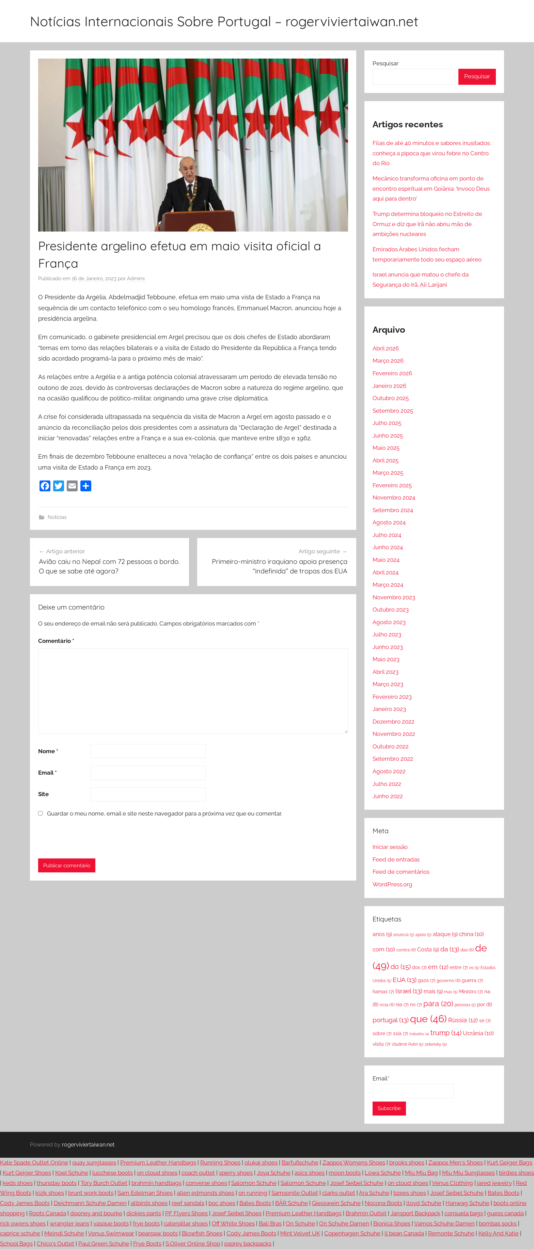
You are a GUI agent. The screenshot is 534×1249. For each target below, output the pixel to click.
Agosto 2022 (389, 771)
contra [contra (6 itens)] (406, 949)
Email (47, 772)
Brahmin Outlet (366, 1213)
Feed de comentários (401, 871)
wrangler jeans (69, 1223)
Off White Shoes (233, 1223)
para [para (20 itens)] (438, 1003)
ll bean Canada (404, 1233)
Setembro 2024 (393, 510)
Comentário (56, 640)
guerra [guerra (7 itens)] (472, 980)
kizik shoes (49, 1192)
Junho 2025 (388, 435)
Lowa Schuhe (383, 1172)
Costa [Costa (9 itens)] (428, 949)
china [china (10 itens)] (471, 934)
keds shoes (18, 1183)
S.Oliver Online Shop (193, 1243)
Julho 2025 (387, 423)
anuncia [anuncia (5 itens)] (403, 934)
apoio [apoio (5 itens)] (423, 934)
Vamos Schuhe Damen (444, 1223)
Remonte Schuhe (451, 1233)
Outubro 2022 (391, 746)
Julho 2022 (387, 783)
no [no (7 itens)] (416, 1004)
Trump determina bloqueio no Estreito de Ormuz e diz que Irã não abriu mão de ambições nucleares (427, 224)
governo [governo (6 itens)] (448, 980)
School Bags (16, 1243)
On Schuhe (300, 1223)
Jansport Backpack (415, 1213)
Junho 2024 (388, 547)
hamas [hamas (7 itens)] (383, 991)
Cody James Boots (25, 1203)
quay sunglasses (94, 1162)
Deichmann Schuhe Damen (90, 1203)
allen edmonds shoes (205, 1192)
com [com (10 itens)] (384, 949)
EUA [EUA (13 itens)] (405, 979)
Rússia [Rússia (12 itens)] (463, 1020)
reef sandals (188, 1203)
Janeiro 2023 (389, 709)
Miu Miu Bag (421, 1172)
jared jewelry (494, 1183)
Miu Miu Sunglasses (468, 1172)
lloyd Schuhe (423, 1203)
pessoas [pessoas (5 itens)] (465, 1004)
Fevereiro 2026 (392, 373)
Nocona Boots (383, 1203)
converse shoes (206, 1183)
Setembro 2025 (393, 410)
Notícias (57, 517)
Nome (48, 751)
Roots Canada (47, 1213)
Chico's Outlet (55, 1243)
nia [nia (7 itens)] (402, 1004)
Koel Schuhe (71, 1172)
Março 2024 (388, 584)
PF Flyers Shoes (186, 1213)
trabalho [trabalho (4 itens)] (419, 1034)
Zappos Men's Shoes (455, 1162)
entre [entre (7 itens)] (459, 967)
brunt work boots (90, 1192)
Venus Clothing (452, 1183)
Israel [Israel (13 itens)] (408, 991)
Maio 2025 (386, 447)
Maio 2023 (386, 659)
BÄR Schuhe (291, 1203)
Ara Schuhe (374, 1192)
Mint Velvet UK (300, 1233)
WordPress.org (392, 884)
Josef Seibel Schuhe (356, 1183)
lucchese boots (112, 1172)
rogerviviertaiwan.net (88, 1144)
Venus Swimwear (111, 1233)
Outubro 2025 (391, 398)
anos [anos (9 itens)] (382, 934)
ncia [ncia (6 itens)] (387, 1004)
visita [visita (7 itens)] (381, 1044)
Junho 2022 (388, 796)
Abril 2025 (385, 460)
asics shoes (310, 1172)
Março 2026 (388, 360)
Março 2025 (388, 472)
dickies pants (143, 1213)
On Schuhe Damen (344, 1223)
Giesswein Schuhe (336, 1203)
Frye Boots (147, 1243)
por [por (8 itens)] (484, 1004)
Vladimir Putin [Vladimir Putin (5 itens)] (407, 1044)
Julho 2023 (387, 634)
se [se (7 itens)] (485, 1020)
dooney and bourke (96, 1213)
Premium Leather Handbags (158, 1162)
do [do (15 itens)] (401, 967)
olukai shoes (261, 1162)
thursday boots (57, 1183)
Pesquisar (385, 63)
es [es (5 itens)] (474, 967)
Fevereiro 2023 (392, 696)
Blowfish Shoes (202, 1233)
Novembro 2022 (394, 733)
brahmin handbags (156, 1183)
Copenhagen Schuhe (352, 1233)
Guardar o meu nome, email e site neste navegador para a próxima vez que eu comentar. (164, 813)
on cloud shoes (157, 1172)
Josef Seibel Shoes (237, 1213)
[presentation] (84, 838)
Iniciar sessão (390, 846)
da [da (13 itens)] (449, 949)
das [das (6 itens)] (467, 949)
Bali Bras (270, 1223)
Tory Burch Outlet (104, 1183)
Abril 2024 (385, 572)
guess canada (505, 1213)
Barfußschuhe (300, 1162)
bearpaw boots (158, 1233)
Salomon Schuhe (254, 1183)
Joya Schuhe (273, 1172)
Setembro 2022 (393, 758)
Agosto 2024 (389, 522)
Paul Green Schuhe (103, 1243)
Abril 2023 (385, 671)
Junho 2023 (388, 647)
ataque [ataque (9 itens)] (445, 934)
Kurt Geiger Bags (509, 1162)
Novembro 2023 (394, 597)
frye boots (146, 1223)
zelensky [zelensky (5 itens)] (436, 1044)
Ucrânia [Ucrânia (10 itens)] (478, 1033)
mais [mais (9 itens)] (433, 991)
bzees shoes (409, 1192)
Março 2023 (388, 684)
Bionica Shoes (391, 1223)
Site (43, 794)
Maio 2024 (386, 559)
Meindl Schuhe (64, 1233)
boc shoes (221, 1203)
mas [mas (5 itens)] (451, 992)
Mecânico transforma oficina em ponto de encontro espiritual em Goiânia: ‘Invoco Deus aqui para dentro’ (431, 188)
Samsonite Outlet (294, 1192)
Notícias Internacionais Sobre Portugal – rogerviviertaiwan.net (224, 21)
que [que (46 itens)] (428, 1019)
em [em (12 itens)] (438, 966)
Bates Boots (503, 1192)
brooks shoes (406, 1162)
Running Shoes (220, 1162)
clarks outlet (338, 1192)
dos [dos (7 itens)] (419, 967)
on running (252, 1192)
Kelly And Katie (498, 1233)
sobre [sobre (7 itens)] (382, 1033)
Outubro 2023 (391, 609)
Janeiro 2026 (389, 385)
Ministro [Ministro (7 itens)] (471, 991)
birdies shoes (516, 1172)
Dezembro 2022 (393, 721)
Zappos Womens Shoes (354, 1162)
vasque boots (111, 1223)
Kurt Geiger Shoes (27, 1172)
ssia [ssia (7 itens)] (400, 1033)
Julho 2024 (387, 535)
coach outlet (198, 1172)
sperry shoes (236, 1172)
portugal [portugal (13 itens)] (391, 1020)
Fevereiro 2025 (392, 485)
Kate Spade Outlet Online (34, 1162)
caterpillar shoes (186, 1223)
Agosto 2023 (389, 622)
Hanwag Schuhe (467, 1203)
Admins (136, 278)
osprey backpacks (247, 1243)
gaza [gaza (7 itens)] (426, 980)
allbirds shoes (149, 1203)
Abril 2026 (386, 348)
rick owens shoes (23, 1223)
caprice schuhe (20, 1233)
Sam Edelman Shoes (145, 1192)
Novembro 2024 (394, 497)
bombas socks (498, 1223)
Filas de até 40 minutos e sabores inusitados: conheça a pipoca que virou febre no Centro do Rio (432, 153)
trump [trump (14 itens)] (445, 1033)
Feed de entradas (396, 859)
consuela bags (463, 1213)
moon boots (345, 1172)
